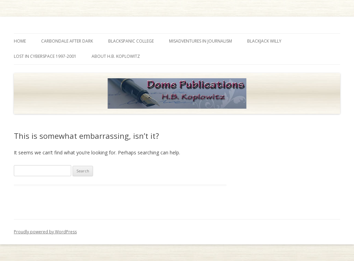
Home (20, 41)
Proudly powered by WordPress (45, 232)
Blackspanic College (131, 41)
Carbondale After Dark (67, 41)
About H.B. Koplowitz (116, 56)
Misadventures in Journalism (200, 41)
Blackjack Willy (264, 41)
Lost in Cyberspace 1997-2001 (45, 56)
